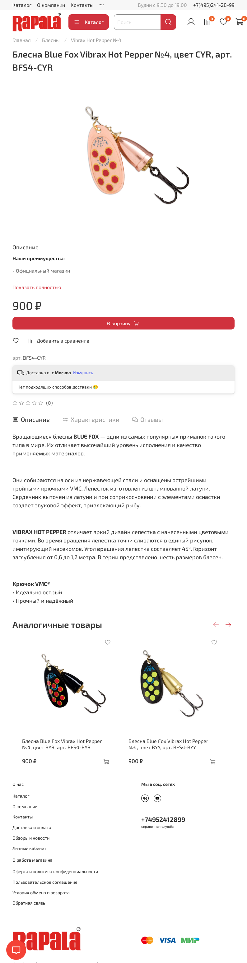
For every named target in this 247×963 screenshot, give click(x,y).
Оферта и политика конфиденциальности (55, 880)
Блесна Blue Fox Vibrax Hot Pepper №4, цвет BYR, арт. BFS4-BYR (62, 753)
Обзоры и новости (30, 847)
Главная (21, 40)
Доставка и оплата (31, 836)
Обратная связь (28, 912)
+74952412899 (163, 828)
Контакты (82, 5)
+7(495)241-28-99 (214, 5)
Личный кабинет (29, 857)
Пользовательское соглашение (44, 891)
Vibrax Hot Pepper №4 (96, 40)
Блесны (51, 40)
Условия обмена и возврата (41, 902)
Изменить (83, 372)
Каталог (21, 5)
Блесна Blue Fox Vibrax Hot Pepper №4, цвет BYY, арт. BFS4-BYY (178, 753)
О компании (51, 5)
